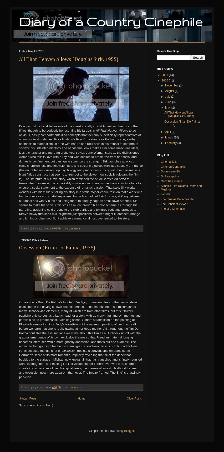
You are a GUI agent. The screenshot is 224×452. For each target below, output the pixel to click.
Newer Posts (28, 398)
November (172, 85)
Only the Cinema (171, 181)
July (168, 96)
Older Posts (134, 398)
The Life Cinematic (173, 208)
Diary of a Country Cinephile (111, 22)
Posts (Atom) (44, 405)
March (169, 137)
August (170, 91)
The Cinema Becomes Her (177, 199)
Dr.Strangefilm (170, 176)
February (171, 143)
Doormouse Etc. (171, 171)
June (168, 102)
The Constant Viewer (174, 204)
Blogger (129, 431)
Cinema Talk (169, 161)
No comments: (73, 228)
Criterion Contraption (174, 166)
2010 (165, 80)
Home (82, 398)
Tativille (165, 194)
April (168, 131)
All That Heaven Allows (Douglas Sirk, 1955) (68, 59)
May (168, 107)
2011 (165, 75)
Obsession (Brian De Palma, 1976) (57, 248)
